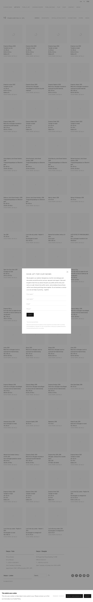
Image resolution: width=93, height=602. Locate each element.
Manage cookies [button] (59, 596)
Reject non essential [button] (74, 596)
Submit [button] (30, 314)
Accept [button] (87, 596)
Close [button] (67, 272)
